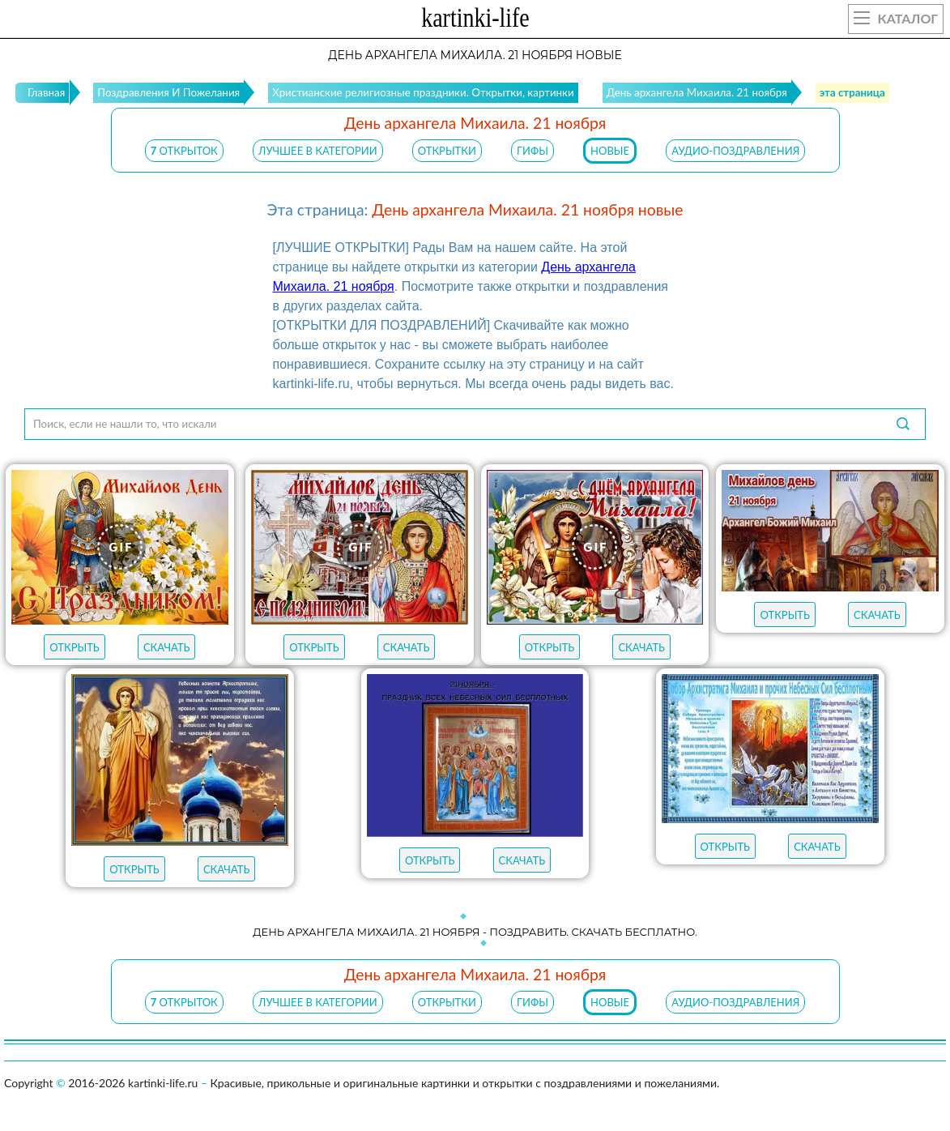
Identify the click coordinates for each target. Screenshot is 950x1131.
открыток (184, 150)
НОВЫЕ (609, 150)
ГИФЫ (532, 150)
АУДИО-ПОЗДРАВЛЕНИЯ (735, 150)
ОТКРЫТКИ (447, 150)
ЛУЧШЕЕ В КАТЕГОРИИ (317, 150)
